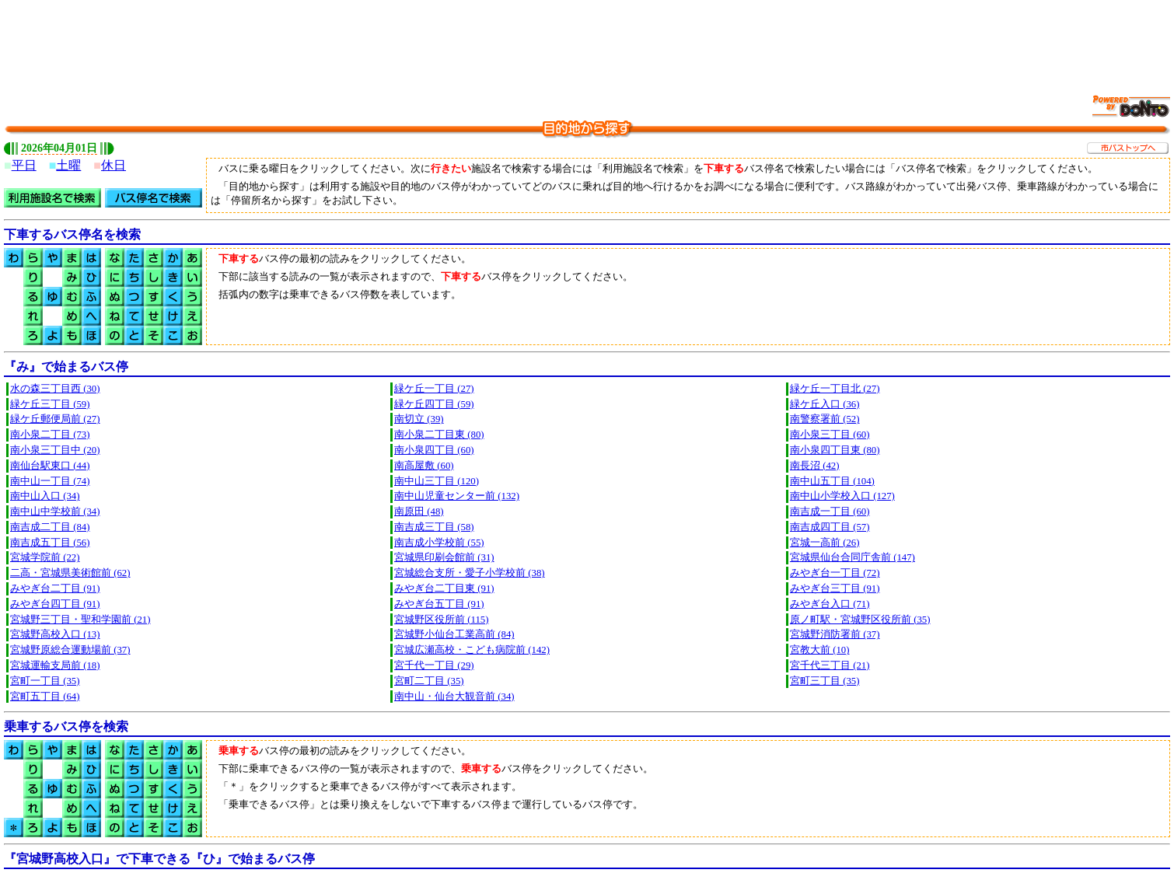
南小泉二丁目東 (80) (439, 434)
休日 (113, 165)
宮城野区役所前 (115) (441, 619)
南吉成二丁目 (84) (50, 527)
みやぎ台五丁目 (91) (439, 604)
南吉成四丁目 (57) (830, 527)
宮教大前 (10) (820, 649)
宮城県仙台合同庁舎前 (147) (852, 557)
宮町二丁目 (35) (429, 681)
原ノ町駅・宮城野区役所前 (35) (860, 619)
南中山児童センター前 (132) (456, 496)
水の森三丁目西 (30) (55, 388)
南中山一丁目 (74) (50, 481)
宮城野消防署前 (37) (835, 634)
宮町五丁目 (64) (45, 696)
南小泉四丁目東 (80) (835, 450)
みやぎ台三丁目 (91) (835, 588)
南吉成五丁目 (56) (50, 542)
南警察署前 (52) (825, 419)
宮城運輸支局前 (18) (55, 665)
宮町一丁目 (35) (45, 681)
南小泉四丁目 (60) (434, 450)
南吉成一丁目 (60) (830, 511)
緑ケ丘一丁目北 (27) (835, 388)
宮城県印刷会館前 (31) (444, 557)
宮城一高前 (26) (825, 542)
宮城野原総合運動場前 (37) (70, 649)
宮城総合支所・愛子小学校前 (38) (469, 572)
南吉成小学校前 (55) (439, 542)
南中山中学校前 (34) (55, 511)
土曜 (68, 165)
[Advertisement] (587, 39)
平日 (24, 165)
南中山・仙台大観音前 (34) (454, 696)
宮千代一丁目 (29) (434, 665)
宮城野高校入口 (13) (55, 634)
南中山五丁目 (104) (832, 481)
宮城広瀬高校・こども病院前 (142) (472, 649)
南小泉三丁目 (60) (830, 434)
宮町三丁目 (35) (825, 681)
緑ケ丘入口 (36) (825, 404)
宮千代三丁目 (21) (830, 665)
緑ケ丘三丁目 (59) (50, 404)
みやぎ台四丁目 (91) (55, 604)
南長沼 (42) (815, 465)
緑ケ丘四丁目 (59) (434, 404)
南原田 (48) (419, 511)
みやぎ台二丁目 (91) (55, 588)
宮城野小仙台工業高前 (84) (454, 634)
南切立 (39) (419, 419)
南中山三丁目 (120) (436, 481)
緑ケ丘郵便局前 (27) (55, 419)
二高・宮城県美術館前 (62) (70, 572)
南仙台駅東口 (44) (50, 465)
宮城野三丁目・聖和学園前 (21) (80, 619)
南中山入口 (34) (45, 496)
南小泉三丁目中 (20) (55, 450)
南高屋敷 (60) (424, 465)
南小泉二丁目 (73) (50, 434)
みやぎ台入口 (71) (830, 604)
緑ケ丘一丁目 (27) (434, 388)
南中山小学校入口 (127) (842, 496)
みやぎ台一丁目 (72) (835, 572)
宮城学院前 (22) (45, 557)
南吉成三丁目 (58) (434, 527)
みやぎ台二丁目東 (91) (444, 588)
